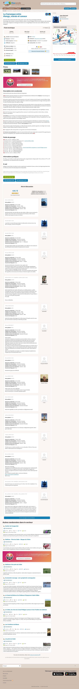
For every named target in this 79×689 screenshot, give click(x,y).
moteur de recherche (35, 654)
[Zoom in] (75, 31)
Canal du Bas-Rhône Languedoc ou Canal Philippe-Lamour (35, 147)
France (33, 36)
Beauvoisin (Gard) (38, 38)
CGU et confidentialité (7, 671)
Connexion (73, 8)
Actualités (5, 678)
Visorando (4, 10)
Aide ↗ (18, 8)
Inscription (67, 8)
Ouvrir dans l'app (9, 60)
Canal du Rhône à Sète (29, 140)
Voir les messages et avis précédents (27, 517)
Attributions (55, 44)
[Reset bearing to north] (75, 35)
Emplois (4, 675)
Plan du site (5, 673)
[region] (64, 37)
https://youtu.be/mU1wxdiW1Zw (11, 474)
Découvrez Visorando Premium (39, 51)
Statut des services (35, 686)
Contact (4, 682)
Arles (48, 120)
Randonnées (12, 8)
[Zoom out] (75, 33)
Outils (5, 8)
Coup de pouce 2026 (8, 680)
